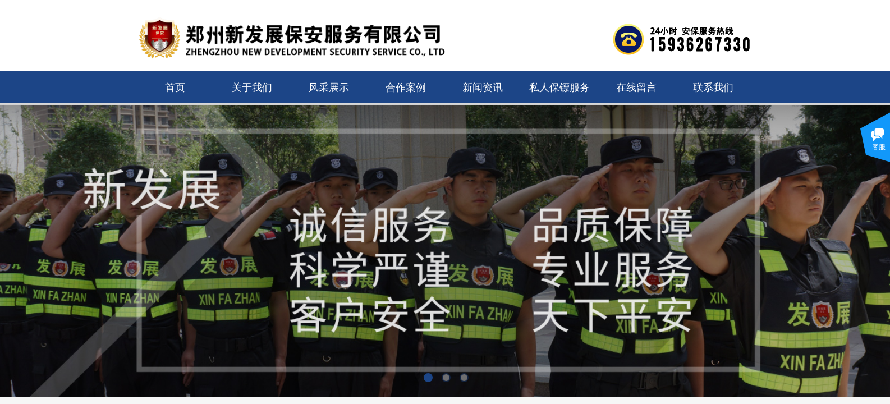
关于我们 (252, 87)
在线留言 (636, 87)
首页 (175, 87)
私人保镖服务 (559, 87)
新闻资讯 (482, 87)
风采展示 (329, 87)
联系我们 (713, 87)
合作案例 (406, 87)
